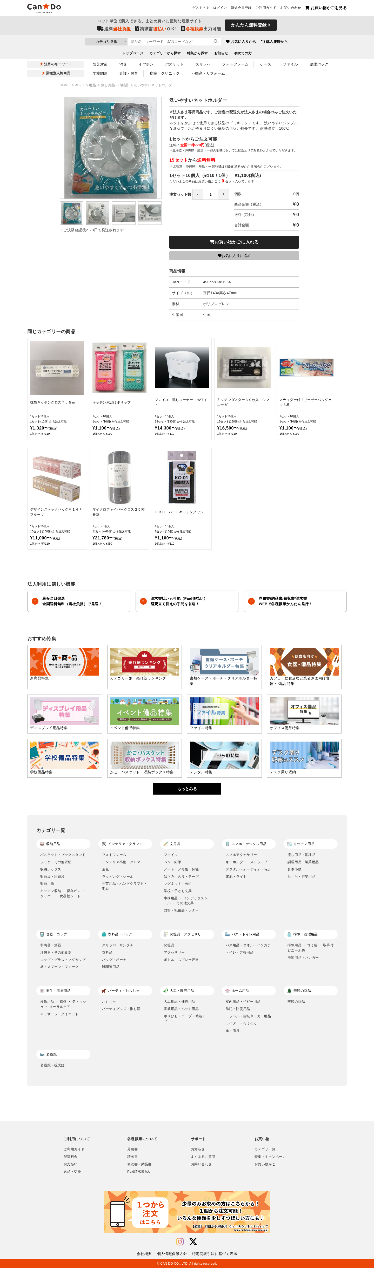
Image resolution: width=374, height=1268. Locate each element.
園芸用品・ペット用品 (181, 1009)
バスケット (174, 64)
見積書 (132, 1149)
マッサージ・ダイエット (59, 1014)
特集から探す (197, 53)
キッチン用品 (86, 85)
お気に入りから (250, 41)
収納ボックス (50, 869)
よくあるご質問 (203, 1157)
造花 (105, 869)
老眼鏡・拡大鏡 (52, 1065)
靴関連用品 (110, 967)
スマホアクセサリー (241, 855)
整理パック (319, 64)
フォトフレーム (235, 64)
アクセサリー (174, 952)
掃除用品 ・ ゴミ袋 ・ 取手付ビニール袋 (310, 947)
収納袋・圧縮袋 (52, 877)
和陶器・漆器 (50, 945)
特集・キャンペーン (270, 1157)
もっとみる (187, 789)
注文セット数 (199, 194)
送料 (114, 29)
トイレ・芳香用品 (239, 952)
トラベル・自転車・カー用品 (248, 1016)
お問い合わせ (290, 8)
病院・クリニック (165, 73)
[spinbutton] (210, 194)
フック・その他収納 (56, 862)
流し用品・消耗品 (115, 85)
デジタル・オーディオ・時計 (248, 869)
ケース (265, 64)
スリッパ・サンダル (117, 945)
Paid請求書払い (139, 1171)
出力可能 (201, 29)
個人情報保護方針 (172, 1254)
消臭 (123, 64)
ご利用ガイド (266, 8)
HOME (65, 85)
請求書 (132, 1157)
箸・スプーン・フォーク (59, 967)
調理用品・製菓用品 (303, 862)
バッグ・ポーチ (114, 960)
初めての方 (243, 53)
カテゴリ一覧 (265, 1149)
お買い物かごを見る (326, 8)
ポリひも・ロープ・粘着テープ (186, 1018)
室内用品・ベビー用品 (243, 1001)
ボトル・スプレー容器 (181, 960)
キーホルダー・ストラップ (247, 862)
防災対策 (100, 64)
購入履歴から (283, 41)
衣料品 (107, 952)
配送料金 (71, 1157)
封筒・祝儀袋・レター (181, 910)
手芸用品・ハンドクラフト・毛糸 (124, 886)
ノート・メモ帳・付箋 (181, 869)
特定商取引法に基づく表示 (214, 1254)
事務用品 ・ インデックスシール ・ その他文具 (186, 900)
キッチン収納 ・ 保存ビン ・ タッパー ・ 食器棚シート (62, 893)
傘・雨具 (233, 1030)
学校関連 (100, 73)
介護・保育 (128, 73)
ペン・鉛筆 (172, 862)
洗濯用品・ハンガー (303, 958)
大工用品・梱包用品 (179, 1001)
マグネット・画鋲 (178, 884)
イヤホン (145, 64)
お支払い (71, 1164)
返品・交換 (72, 1171)
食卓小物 (295, 869)
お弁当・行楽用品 (301, 877)
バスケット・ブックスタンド (62, 855)
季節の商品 (296, 1001)
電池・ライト (236, 877)
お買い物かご (265, 1164)
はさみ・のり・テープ (181, 877)
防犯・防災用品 (238, 1009)
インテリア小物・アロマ (121, 862)
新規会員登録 (241, 8)
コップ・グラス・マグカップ (62, 960)
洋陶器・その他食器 (56, 952)
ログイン (220, 8)
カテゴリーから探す (165, 53)
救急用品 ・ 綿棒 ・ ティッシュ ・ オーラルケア (63, 1004)
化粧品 (169, 945)
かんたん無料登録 (248, 25)
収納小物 (47, 884)
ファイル (290, 64)
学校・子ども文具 (178, 891)
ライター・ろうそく (241, 1023)
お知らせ (221, 53)
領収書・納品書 (139, 1164)
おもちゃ (109, 1001)
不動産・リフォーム (208, 73)
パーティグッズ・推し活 (121, 1009)
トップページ (132, 53)
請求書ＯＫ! (156, 29)
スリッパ (203, 64)
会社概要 (144, 1254)
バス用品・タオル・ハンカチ (248, 945)
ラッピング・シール (117, 877)
